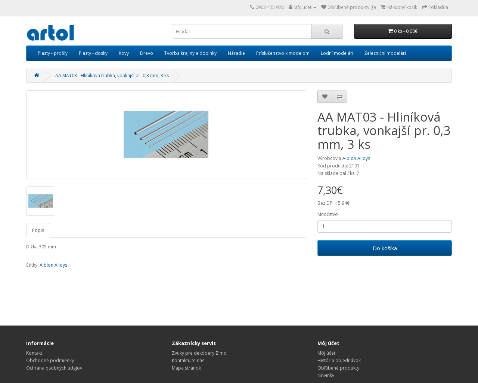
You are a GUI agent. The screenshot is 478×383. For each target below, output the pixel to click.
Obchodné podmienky (50, 360)
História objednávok (339, 360)
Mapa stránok (186, 368)
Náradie (236, 53)
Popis (38, 230)
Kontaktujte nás (188, 360)
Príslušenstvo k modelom (283, 53)
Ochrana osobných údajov (54, 368)
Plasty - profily (53, 53)
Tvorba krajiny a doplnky (190, 53)
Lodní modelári (337, 53)
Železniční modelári (385, 53)
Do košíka (385, 248)
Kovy (124, 53)
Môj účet (326, 353)
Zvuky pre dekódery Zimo (199, 353)
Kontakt (34, 353)
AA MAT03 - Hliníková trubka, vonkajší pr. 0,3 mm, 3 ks (112, 75)
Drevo (146, 53)
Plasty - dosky (93, 53)
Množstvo (327, 214)
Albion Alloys (356, 158)
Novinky (325, 375)
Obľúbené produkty (338, 368)
